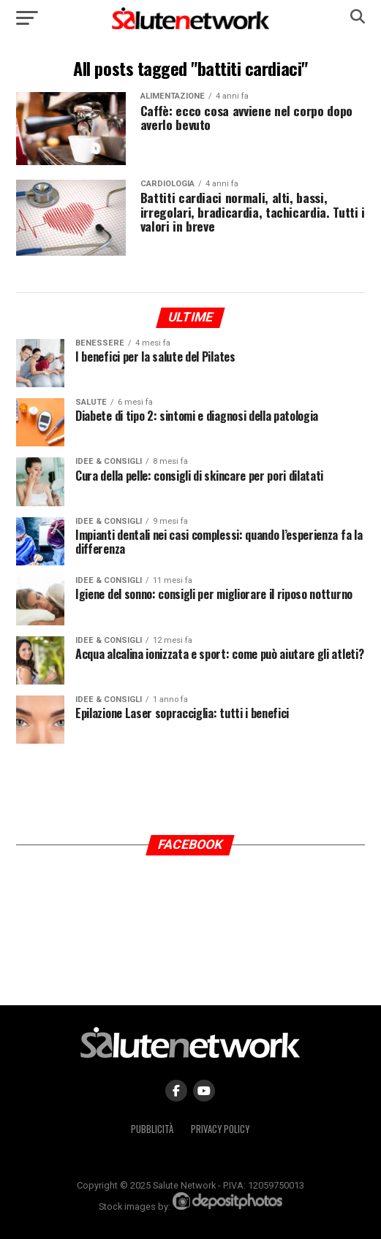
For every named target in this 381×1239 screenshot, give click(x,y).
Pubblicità (152, 1129)
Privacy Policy (220, 1129)
